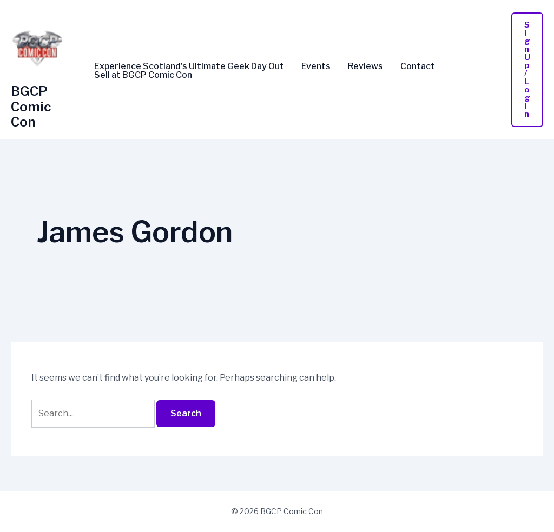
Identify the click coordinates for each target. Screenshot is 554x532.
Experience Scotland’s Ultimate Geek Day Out (189, 66)
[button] (527, 69)
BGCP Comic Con (31, 106)
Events (316, 66)
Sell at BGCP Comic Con (143, 75)
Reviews (365, 66)
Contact (417, 66)
